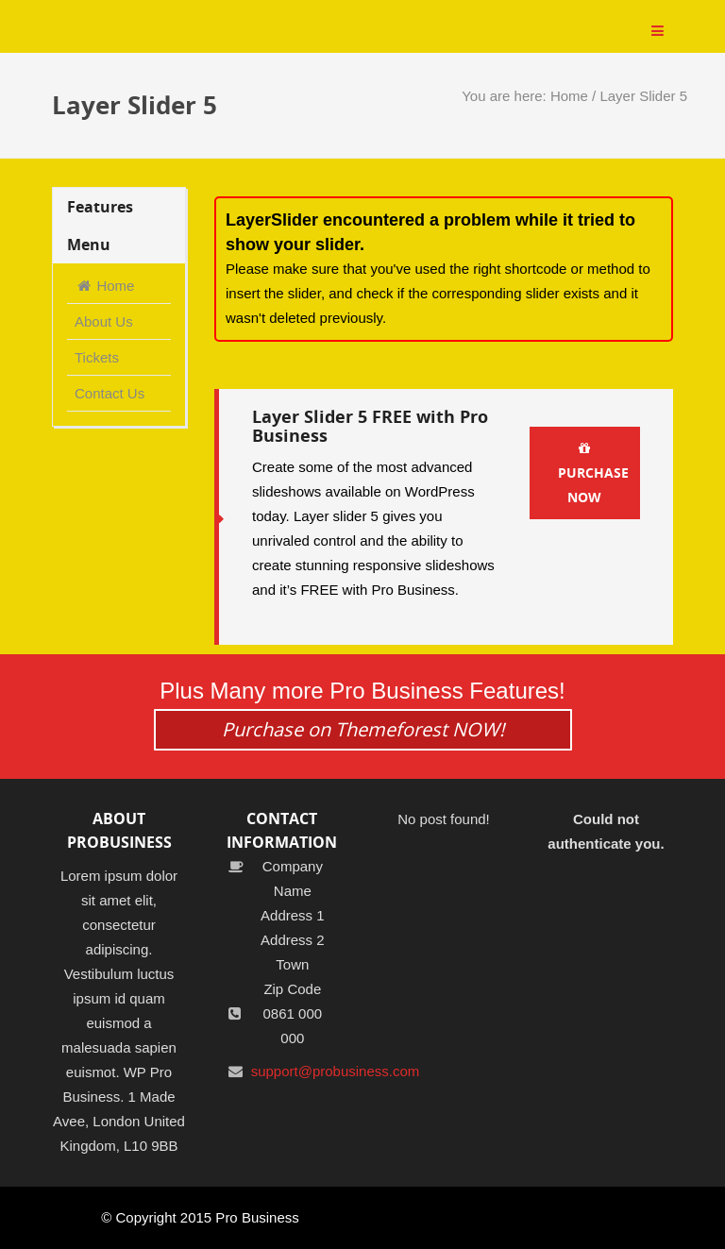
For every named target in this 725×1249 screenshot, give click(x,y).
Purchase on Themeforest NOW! (363, 729)
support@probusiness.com (335, 1071)
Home (569, 96)
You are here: (506, 96)
